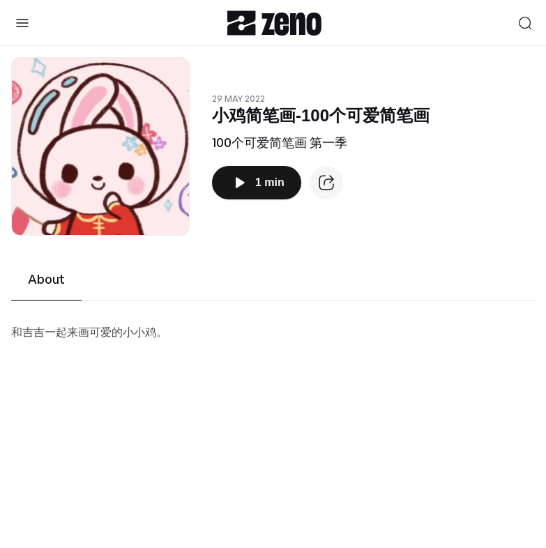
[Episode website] (326, 182)
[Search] (525, 23)
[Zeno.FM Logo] (274, 23)
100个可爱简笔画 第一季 (279, 142)
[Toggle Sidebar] (22, 23)
